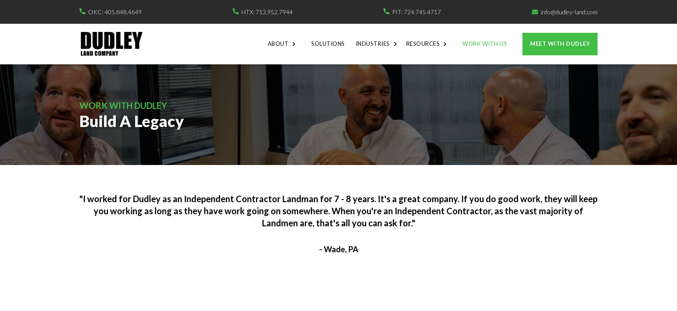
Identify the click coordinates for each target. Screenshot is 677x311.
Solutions (328, 43)
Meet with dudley (560, 43)
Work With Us (484, 43)
